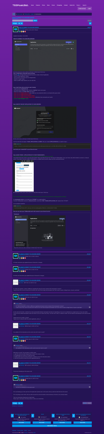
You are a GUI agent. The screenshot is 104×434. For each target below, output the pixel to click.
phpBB (34, 432)
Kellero (21, 282)
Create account (82, 8)
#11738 (89, 376)
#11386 (89, 267)
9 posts (89, 20)
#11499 (89, 280)
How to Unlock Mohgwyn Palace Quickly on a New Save (83, 415)
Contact (66, 5)
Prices (43, 5)
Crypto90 (22, 29)
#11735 (89, 337)
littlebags (22, 326)
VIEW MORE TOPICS (52, 425)
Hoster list (72, 5)
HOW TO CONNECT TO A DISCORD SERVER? (23, 18)
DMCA (25, 430)
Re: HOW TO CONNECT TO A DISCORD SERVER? (30, 254)
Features (38, 5)
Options (84, 403)
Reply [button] (15, 23)
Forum (53, 5)
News (48, 5)
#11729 (89, 323)
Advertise (14, 430)
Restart (42, 414)
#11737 (89, 363)
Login (89, 8)
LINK (18, 74)
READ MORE (21, 422)
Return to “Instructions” (17, 406)
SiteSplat (26, 432)
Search (85, 5)
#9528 (89, 27)
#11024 (89, 254)
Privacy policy (20, 430)
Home (32, 5)
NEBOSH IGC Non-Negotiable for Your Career (63, 415)
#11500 (89, 295)
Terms (29, 430)
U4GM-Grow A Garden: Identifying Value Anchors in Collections (22, 415)
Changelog (59, 5)
